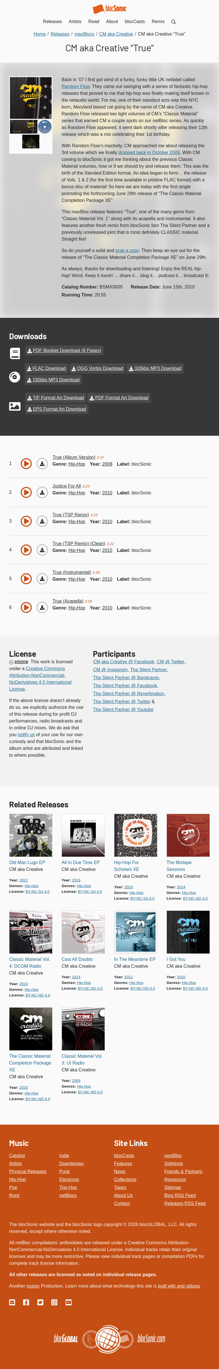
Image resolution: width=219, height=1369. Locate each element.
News (119, 1166)
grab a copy (127, 250)
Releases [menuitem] (52, 21)
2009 (76, 1076)
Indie (64, 1150)
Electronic (69, 1174)
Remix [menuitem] (158, 21)
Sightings (173, 1158)
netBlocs (68, 1190)
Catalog (17, 1150)
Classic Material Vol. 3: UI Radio (82, 1055)
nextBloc (173, 1150)
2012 (128, 972)
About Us (123, 1190)
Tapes (120, 1182)
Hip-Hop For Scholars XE (126, 861)
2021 (23, 875)
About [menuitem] (112, 21)
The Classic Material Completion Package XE (30, 1058)
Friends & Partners (183, 1166)
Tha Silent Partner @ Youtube (123, 704)
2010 (107, 488)
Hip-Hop (17, 1174)
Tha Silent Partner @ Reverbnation (128, 688)
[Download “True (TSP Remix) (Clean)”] (42, 545)
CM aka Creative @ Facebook (123, 656)
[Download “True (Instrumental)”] (42, 574)
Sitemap (172, 1182)
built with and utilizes (179, 1281)
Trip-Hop (68, 1182)
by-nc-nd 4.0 (195, 893)
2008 (107, 459)
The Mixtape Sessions (179, 861)
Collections (125, 1174)
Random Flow (76, 86)
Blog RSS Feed (180, 1190)
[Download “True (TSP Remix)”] (42, 516)
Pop (13, 1182)
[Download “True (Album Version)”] (42, 458)
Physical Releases (27, 1166)
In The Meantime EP (135, 954)
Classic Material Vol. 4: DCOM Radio (29, 958)
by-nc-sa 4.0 (38, 887)
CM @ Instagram (110, 664)
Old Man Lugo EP (27, 857)
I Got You (176, 954)
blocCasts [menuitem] (135, 21)
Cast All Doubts (77, 954)
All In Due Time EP (81, 857)
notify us (26, 729)
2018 (128, 882)
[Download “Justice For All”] (42, 487)
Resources (175, 1174)
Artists (15, 1158)
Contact (122, 1198)
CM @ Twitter (170, 656)
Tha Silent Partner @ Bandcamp (126, 672)
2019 (76, 875)
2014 (181, 882)
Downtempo (71, 1158)
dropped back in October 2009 (149, 152)
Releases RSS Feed (185, 1198)
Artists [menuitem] (75, 21)
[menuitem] (173, 21)
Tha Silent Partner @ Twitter (121, 696)
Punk (64, 1166)
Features (123, 1158)
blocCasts (124, 1150)
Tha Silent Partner (148, 664)
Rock (14, 1190)
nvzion (32, 1281)
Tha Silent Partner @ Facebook (125, 680)
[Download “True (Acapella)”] (42, 602)
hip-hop (76, 459)
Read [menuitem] (93, 21)
